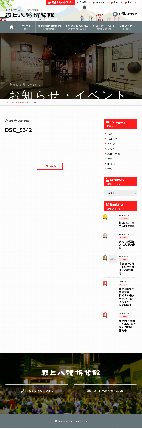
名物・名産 (113, 153)
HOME (8, 102)
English (98, 2)
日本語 (81, 2)
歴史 (110, 159)
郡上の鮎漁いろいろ (23, 102)
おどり (111, 133)
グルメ (111, 148)
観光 (110, 169)
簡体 (128, 2)
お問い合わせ (125, 14)
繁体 (114, 2)
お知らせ (112, 138)
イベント (112, 143)
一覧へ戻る (49, 166)
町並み (111, 164)
